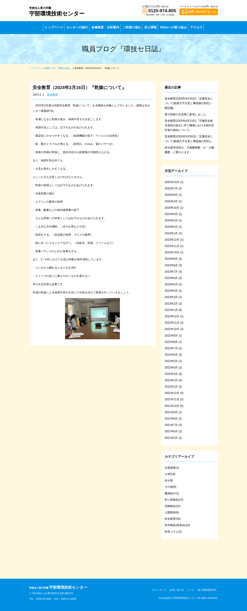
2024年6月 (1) (173, 214)
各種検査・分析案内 (105, 27)
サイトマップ (159, 589)
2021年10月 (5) (174, 405)
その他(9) (170, 486)
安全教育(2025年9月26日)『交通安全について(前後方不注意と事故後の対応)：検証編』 (189, 103)
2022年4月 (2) (173, 367)
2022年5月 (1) (173, 361)
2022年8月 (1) (173, 341)
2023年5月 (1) (173, 284)
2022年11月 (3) (174, 322)
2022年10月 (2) (174, 329)
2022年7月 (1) (173, 348)
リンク (190, 589)
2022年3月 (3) (173, 373)
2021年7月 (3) (173, 424)
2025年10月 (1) (174, 182)
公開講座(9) (172, 512)
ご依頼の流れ (131, 27)
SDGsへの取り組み (173, 27)
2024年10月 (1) (174, 207)
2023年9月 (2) (173, 258)
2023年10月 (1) (174, 252)
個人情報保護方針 (207, 589)
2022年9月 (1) (173, 335)
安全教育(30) (172, 518)
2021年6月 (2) (173, 431)
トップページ (54, 27)
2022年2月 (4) (173, 380)
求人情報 (150, 27)
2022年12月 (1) (174, 316)
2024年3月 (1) (173, 220)
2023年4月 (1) (173, 290)
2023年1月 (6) (173, 310)
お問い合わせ (176, 589)
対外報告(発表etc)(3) (177, 525)
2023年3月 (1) (173, 297)
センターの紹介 (77, 27)
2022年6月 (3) (173, 354)
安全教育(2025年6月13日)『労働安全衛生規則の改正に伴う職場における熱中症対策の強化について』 (189, 125)
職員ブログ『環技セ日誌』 (58, 68)
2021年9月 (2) (173, 412)
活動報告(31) (172, 506)
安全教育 (52, 94)
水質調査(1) (172, 467)
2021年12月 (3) (174, 393)
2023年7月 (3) (173, 271)
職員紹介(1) (172, 493)
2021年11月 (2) (174, 399)
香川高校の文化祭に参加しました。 (187, 114)
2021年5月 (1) (173, 437)
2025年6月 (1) (173, 194)
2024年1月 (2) (173, 233)
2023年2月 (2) (173, 303)
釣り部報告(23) (174, 499)
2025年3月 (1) (173, 201)
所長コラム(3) (173, 531)
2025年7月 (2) (173, 188)
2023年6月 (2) (173, 278)
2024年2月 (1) (173, 226)
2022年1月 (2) (173, 386)
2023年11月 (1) (174, 246)
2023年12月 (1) (174, 239)
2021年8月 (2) (173, 418)
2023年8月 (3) (173, 265)
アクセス (196, 27)
